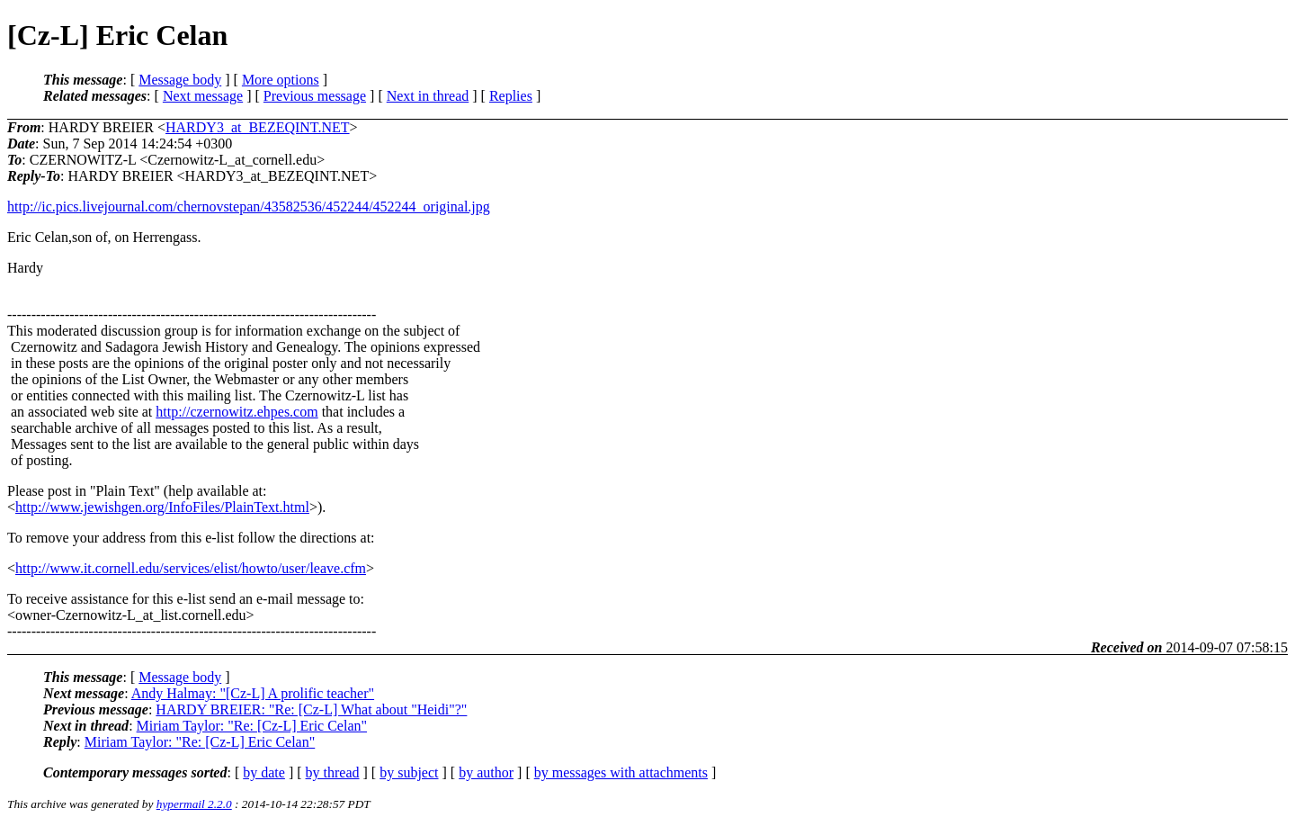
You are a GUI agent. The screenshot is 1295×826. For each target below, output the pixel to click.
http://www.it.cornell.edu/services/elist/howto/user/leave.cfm (190, 568)
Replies (510, 95)
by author (486, 772)
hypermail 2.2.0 (194, 804)
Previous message (314, 95)
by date (264, 772)
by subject (409, 772)
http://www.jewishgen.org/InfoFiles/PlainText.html (162, 507)
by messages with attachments (621, 772)
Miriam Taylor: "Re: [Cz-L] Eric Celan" (252, 725)
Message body (179, 79)
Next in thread (428, 95)
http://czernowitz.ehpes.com (236, 411)
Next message (203, 95)
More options (280, 79)
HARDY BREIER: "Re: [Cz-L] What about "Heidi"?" (311, 709)
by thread (333, 772)
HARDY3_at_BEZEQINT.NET (257, 127)
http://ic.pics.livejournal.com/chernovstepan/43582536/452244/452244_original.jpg (248, 206)
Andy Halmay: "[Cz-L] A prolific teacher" (252, 693)
